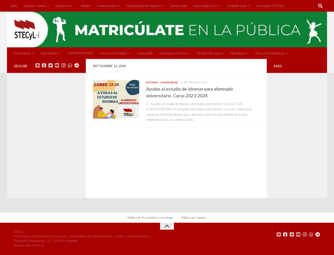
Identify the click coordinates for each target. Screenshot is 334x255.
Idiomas (152, 82)
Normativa (238, 53)
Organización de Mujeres (143, 6)
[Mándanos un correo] (37, 65)
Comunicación (106, 6)
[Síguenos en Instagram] (63, 65)
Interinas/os (22, 53)
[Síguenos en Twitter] (50, 65)
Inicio (14, 6)
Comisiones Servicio (173, 53)
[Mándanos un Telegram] (76, 65)
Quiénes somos (35, 6)
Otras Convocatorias (269, 53)
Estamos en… (65, 6)
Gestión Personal (209, 53)
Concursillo (145, 53)
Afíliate (85, 6)
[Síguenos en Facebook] (44, 65)
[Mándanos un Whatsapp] (70, 65)
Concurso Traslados (113, 53)
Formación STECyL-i (270, 6)
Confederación (237, 6)
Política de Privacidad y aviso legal (150, 217)
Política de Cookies (194, 217)
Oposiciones (49, 53)
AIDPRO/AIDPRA (80, 53)
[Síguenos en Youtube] (57, 65)
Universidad (178, 6)
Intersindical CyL (205, 6)
